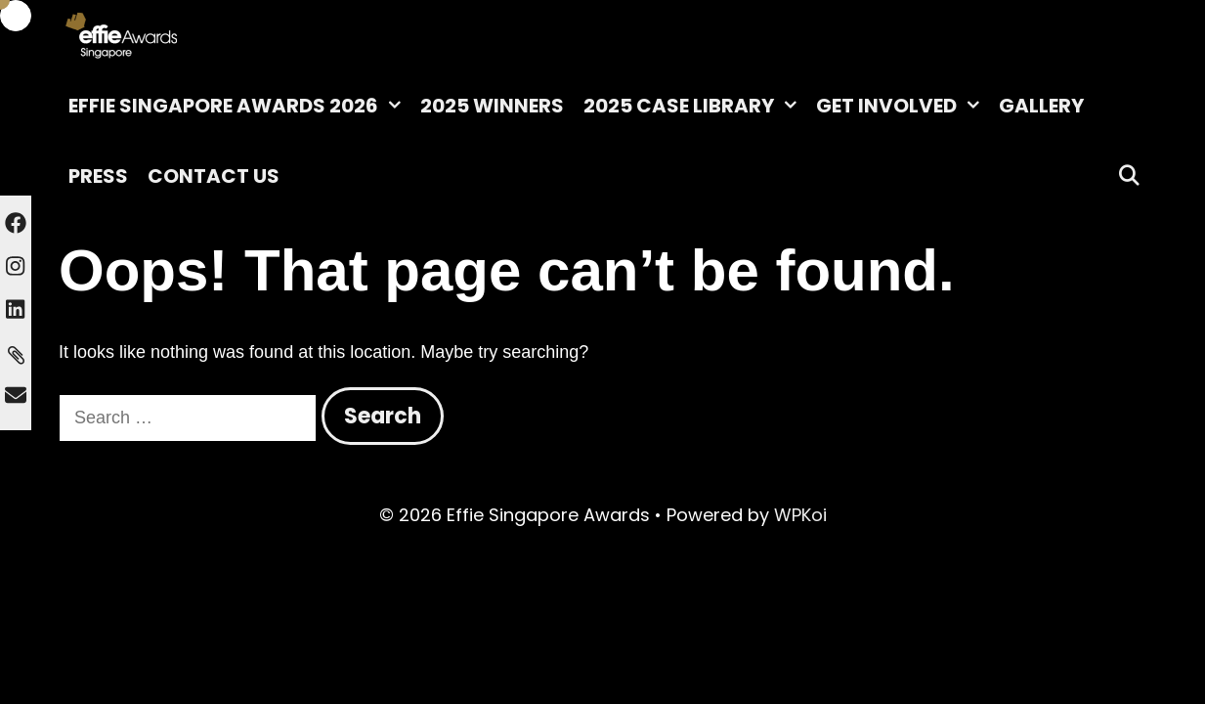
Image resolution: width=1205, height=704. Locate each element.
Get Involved (902, 105)
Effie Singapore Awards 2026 (239, 105)
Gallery (1041, 105)
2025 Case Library (694, 105)
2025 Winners (492, 105)
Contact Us (214, 176)
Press (98, 176)
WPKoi (800, 515)
